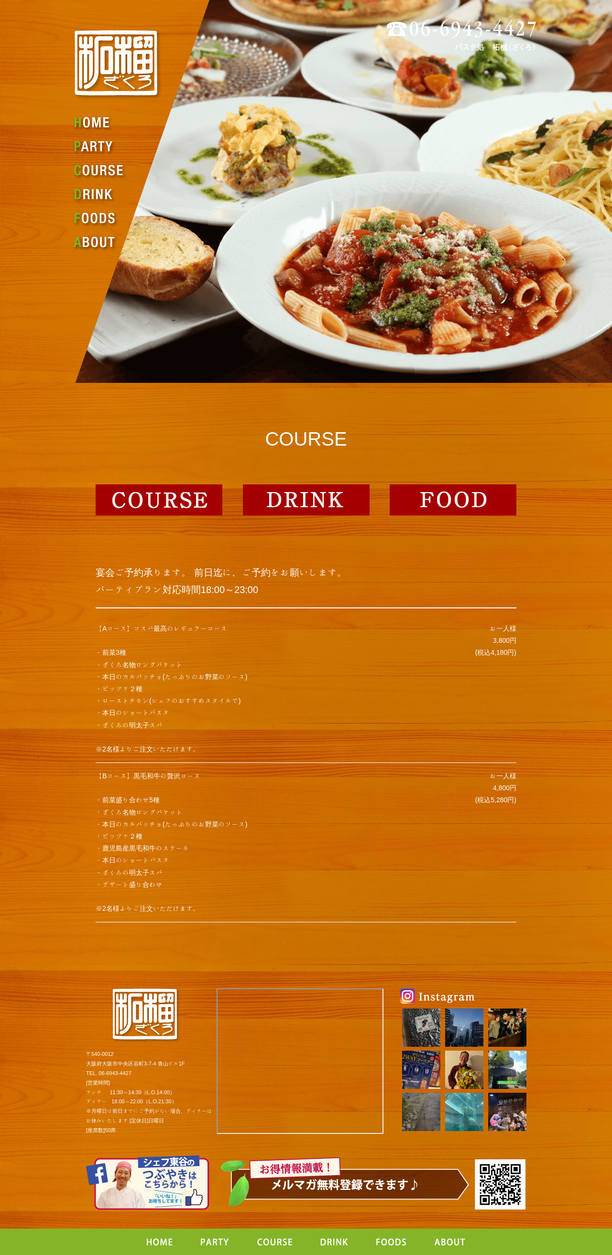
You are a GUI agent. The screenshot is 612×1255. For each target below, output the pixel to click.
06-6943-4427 (114, 1073)
